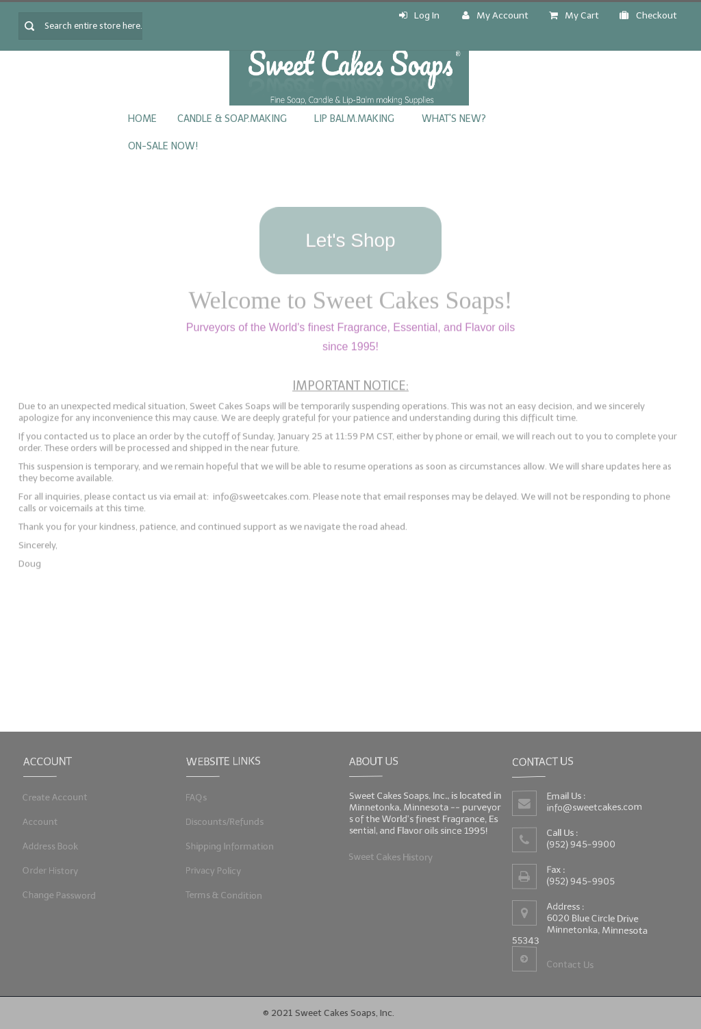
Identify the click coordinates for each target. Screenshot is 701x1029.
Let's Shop (350, 236)
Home (142, 119)
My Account (495, 15)
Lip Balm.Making (354, 119)
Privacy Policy (214, 870)
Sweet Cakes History (391, 856)
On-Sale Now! (163, 146)
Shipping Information (230, 846)
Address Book (51, 846)
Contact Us (570, 964)
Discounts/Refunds (225, 822)
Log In (419, 15)
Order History (51, 870)
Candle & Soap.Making (232, 119)
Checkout (648, 15)
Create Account (56, 798)
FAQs (197, 798)
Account (41, 822)
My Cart (574, 15)
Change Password (60, 893)
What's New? (454, 119)
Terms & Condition (225, 893)
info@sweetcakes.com (595, 807)
